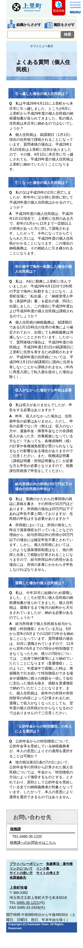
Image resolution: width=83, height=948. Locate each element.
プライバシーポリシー (26, 864)
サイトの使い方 (21, 873)
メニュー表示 (75, 7)
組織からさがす (28, 25)
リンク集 (42, 868)
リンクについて (21, 868)
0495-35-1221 (28, 903)
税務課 (15, 829)
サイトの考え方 (47, 873)
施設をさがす (64, 25)
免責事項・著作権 (59, 864)
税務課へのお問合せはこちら (33, 842)
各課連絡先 (18, 877)
